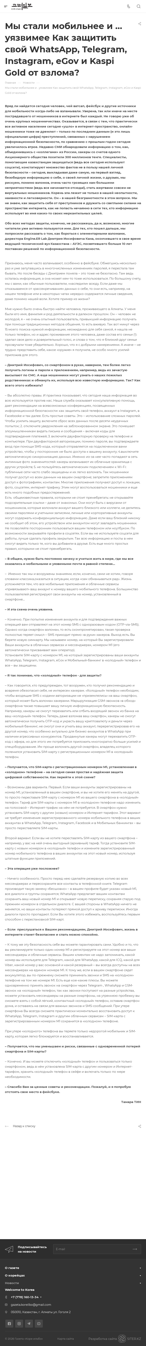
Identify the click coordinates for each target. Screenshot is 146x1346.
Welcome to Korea (19, 1290)
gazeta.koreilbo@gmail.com (31, 1305)
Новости (12, 1283)
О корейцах (15, 1275)
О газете (12, 1268)
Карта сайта (65, 1338)
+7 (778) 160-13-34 (24, 1297)
